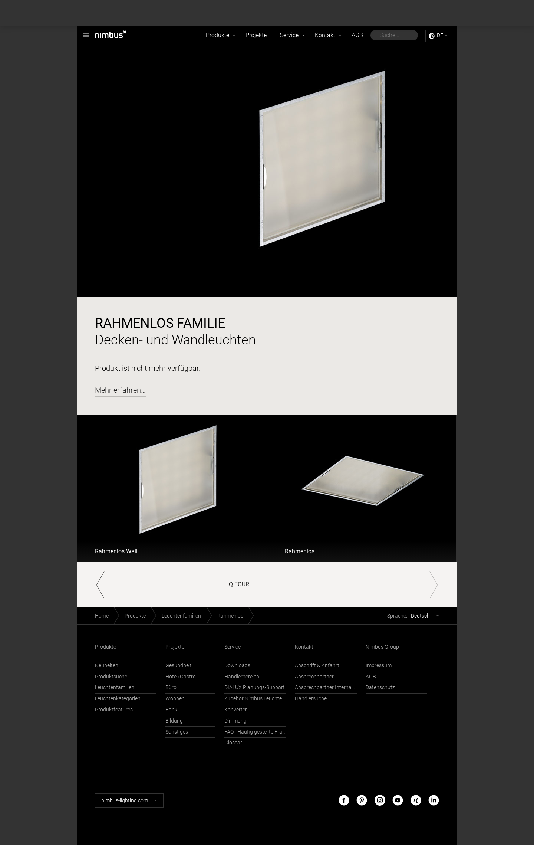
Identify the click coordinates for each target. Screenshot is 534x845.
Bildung (174, 721)
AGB (357, 35)
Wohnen (175, 698)
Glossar (233, 743)
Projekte (256, 35)
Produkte (217, 35)
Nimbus (86, 31)
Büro (171, 687)
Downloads (237, 665)
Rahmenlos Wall (116, 551)
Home (102, 616)
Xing (415, 800)
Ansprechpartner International (325, 687)
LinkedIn (433, 800)
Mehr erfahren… (120, 390)
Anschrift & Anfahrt (317, 665)
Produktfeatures (114, 710)
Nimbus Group (382, 647)
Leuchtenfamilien (181, 616)
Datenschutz (380, 687)
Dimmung (235, 721)
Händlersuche (311, 698)
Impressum (379, 665)
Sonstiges (176, 732)
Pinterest (361, 800)
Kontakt (325, 35)
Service (289, 35)
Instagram (379, 800)
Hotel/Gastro (180, 677)
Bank (171, 710)
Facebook (343, 800)
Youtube (397, 800)
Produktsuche (111, 677)
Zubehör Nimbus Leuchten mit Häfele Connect (255, 698)
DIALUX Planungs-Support (254, 687)
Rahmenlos (299, 551)
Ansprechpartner (314, 677)
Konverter (235, 710)
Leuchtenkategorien (118, 698)
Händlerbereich (241, 677)
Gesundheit (178, 665)
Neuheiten (106, 665)
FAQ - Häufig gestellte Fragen (255, 732)
